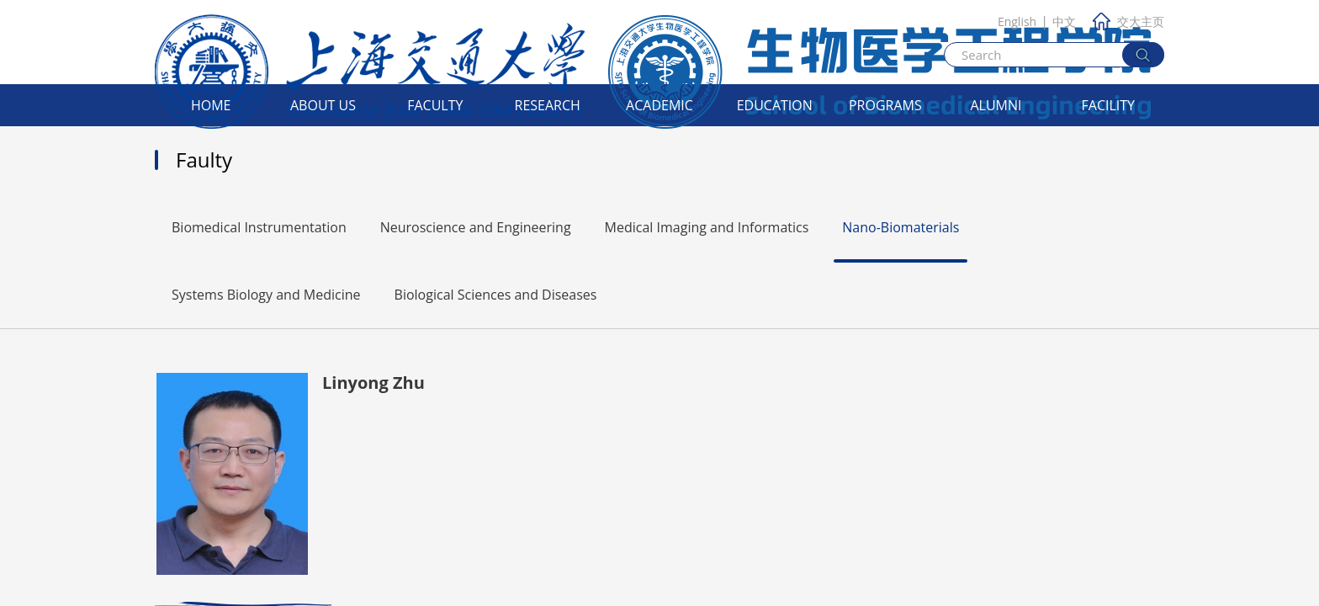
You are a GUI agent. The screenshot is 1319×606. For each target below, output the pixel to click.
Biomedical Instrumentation (259, 227)
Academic (659, 105)
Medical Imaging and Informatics (707, 227)
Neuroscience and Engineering (475, 227)
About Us (323, 105)
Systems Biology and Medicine (266, 294)
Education (775, 105)
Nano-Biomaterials (900, 227)
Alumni (995, 105)
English (1017, 21)
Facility (1109, 105)
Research (547, 105)
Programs (885, 105)
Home (211, 105)
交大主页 (1128, 21)
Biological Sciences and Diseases (496, 294)
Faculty (435, 105)
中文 (1064, 21)
